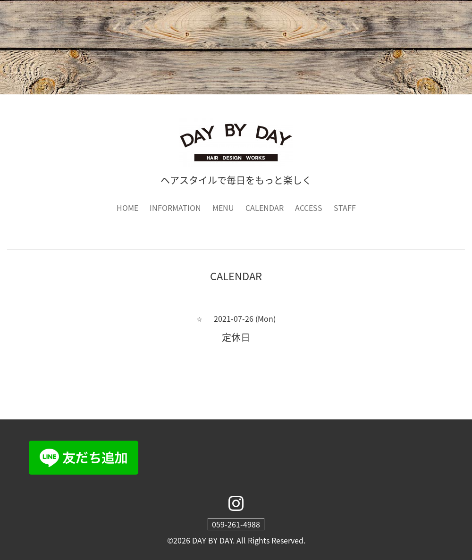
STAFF (345, 207)
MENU (223, 207)
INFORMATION (175, 207)
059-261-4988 (236, 524)
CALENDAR (264, 207)
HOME (127, 207)
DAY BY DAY (212, 540)
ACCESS (308, 207)
